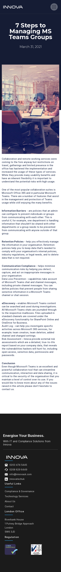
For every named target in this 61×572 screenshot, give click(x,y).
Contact (9, 506)
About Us (10, 501)
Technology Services (16, 496)
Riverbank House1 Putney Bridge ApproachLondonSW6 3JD (19, 525)
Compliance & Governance (19, 491)
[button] (54, 7)
